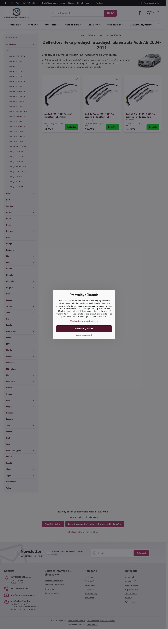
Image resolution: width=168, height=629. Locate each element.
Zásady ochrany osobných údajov (84, 321)
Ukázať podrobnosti (84, 335)
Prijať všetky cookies (84, 328)
